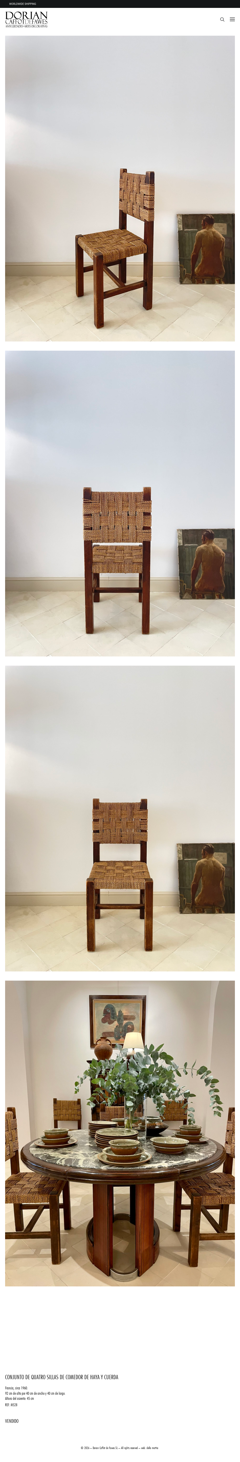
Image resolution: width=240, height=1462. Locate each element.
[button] (232, 19)
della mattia (152, 1448)
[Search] (220, 19)
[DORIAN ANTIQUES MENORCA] (26, 19)
